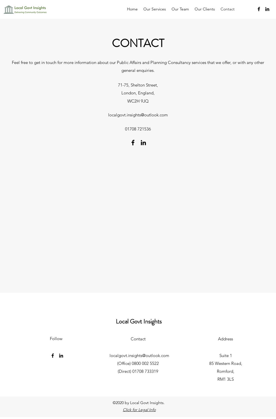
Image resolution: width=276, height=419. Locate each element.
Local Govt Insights (139, 321)
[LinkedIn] (267, 9)
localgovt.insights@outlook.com (138, 115)
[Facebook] (259, 9)
